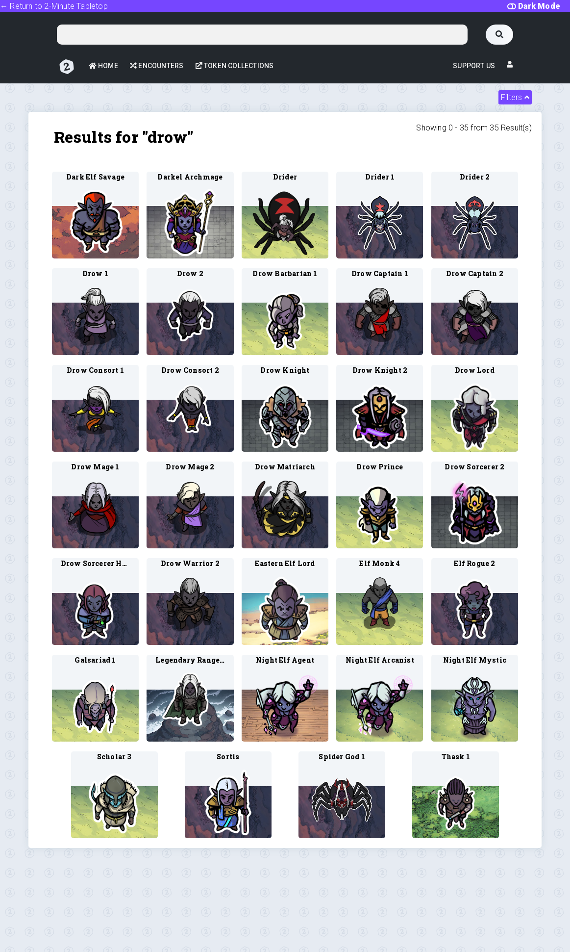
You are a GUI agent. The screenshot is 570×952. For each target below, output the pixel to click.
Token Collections (235, 66)
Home (103, 66)
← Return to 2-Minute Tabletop (54, 6)
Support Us (474, 66)
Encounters (156, 66)
